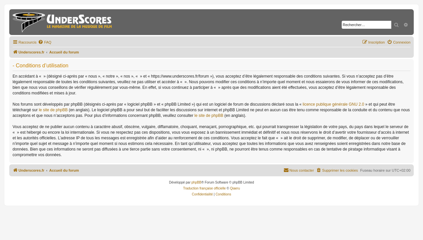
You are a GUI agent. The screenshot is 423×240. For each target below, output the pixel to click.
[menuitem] (44, 42)
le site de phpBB (53, 110)
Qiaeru (235, 188)
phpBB (196, 182)
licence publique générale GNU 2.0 (333, 104)
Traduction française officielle (204, 188)
